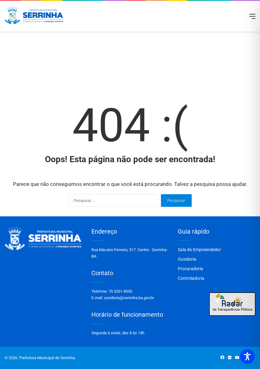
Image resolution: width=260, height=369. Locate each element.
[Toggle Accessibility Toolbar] (247, 356)
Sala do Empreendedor (199, 249)
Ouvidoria (187, 259)
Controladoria (191, 278)
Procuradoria (190, 268)
